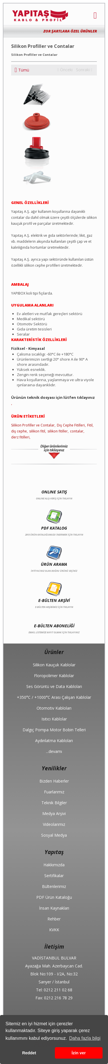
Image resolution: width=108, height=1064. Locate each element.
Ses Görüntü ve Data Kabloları (54, 686)
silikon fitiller (57, 431)
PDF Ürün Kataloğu (54, 897)
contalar (76, 431)
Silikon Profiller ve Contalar (33, 425)
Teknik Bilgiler (54, 802)
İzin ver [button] (79, 1053)
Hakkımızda (54, 864)
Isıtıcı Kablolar (54, 719)
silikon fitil (37, 431)
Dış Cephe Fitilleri (71, 425)
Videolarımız (54, 824)
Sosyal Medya (54, 835)
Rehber (54, 919)
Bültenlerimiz (54, 886)
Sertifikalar (54, 875)
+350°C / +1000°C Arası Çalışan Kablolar (54, 697)
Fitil (90, 425)
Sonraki (84, 69)
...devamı (54, 751)
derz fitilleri (20, 437)
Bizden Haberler (54, 781)
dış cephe (19, 431)
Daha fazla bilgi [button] (84, 1038)
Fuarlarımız (54, 792)
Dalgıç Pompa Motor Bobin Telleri (54, 729)
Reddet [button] (29, 1053)
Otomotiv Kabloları (54, 708)
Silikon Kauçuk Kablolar (54, 664)
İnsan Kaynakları (54, 908)
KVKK (54, 929)
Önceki (65, 69)
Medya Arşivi (54, 813)
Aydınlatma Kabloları (54, 740)
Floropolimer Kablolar (54, 675)
